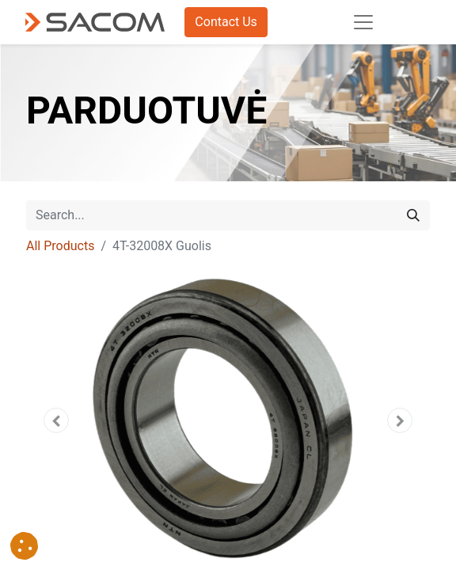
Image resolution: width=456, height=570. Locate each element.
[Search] (413, 215)
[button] (56, 420)
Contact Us (226, 21)
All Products (60, 245)
